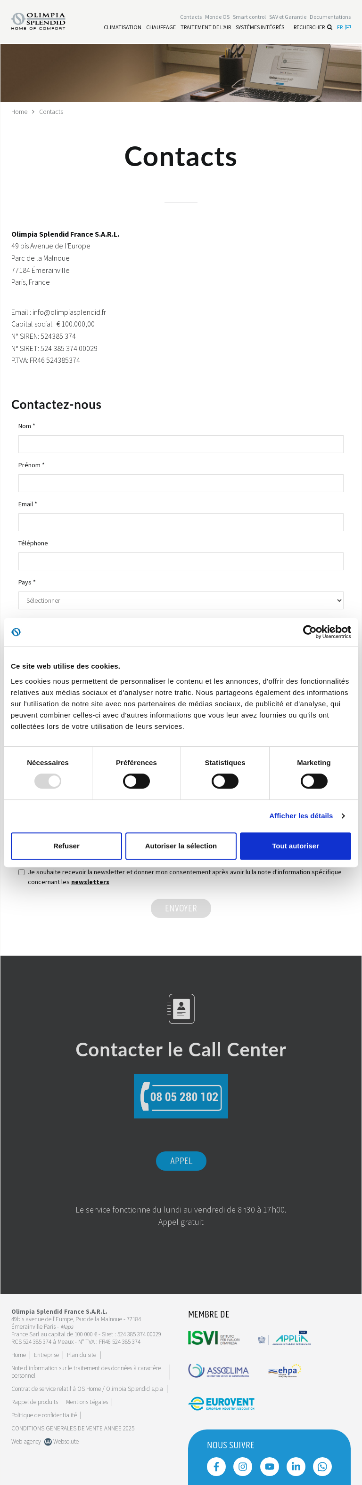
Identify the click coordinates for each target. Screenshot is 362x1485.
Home (19, 111)
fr (344, 27)
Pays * (27, 581)
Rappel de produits (34, 1401)
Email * (27, 503)
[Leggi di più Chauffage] (161, 27)
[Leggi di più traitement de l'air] (206, 27)
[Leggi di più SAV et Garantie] (287, 17)
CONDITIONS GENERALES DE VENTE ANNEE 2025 (72, 1428)
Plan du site (81, 1354)
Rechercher (313, 27)
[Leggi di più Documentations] (330, 17)
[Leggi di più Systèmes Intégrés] (260, 27)
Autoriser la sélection (181, 846)
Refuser (66, 846)
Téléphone (33, 542)
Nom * (26, 425)
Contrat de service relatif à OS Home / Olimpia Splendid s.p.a (87, 1388)
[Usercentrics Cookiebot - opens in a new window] (310, 632)
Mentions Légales (87, 1401)
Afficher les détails (301, 816)
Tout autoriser (295, 846)
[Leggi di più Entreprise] (46, 1354)
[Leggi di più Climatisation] (122, 27)
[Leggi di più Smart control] (249, 17)
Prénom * (31, 464)
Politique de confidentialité (44, 1415)
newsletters (90, 881)
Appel (181, 1161)
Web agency (26, 1441)
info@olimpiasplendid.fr (69, 311)
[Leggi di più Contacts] (191, 17)
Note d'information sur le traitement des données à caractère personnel (86, 1371)
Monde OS (217, 17)
